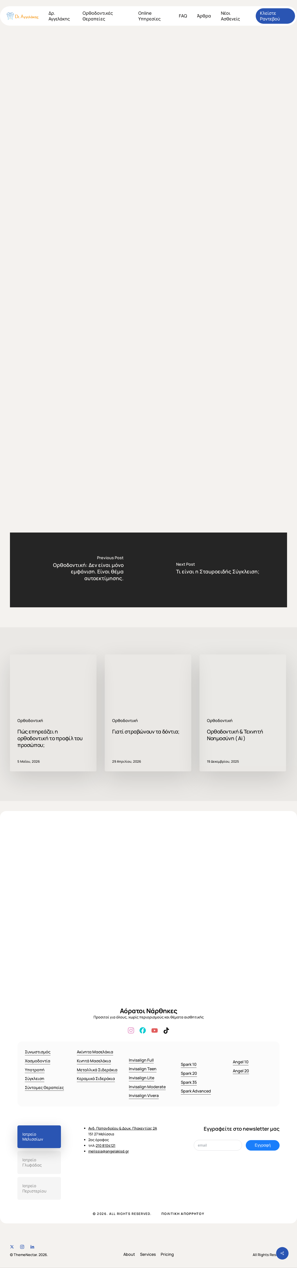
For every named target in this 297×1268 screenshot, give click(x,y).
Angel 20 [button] (241, 1071)
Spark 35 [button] (189, 1082)
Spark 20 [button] (189, 1073)
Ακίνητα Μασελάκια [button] (95, 1052)
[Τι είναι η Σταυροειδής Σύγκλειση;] (217, 570)
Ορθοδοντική (146, 47)
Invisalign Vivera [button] (144, 1095)
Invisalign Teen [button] (142, 1069)
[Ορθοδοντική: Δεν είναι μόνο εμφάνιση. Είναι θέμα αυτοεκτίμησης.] (79, 570)
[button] (39, 1136)
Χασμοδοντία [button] (37, 1061)
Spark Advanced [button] (196, 1091)
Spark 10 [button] (189, 1064)
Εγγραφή (263, 1145)
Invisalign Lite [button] (141, 1078)
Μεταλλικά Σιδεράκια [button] (97, 1070)
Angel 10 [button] (240, 1062)
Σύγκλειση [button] (34, 1078)
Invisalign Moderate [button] (147, 1086)
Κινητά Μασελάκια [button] (94, 1061)
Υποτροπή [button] (35, 1070)
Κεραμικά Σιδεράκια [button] (96, 1078)
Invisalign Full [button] (141, 1060)
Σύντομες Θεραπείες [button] (44, 1087)
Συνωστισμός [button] (37, 1052)
